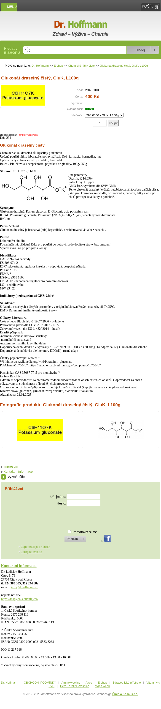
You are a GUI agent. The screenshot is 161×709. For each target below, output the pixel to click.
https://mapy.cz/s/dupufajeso (19, 599)
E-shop (58, 65)
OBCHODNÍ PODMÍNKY (40, 682)
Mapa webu (102, 686)
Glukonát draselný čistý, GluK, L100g (124, 65)
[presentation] (71, 516)
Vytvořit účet (13, 477)
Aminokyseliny (71, 682)
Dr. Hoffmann (40, 65)
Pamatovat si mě (84, 532)
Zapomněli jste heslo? (35, 546)
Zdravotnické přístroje (127, 682)
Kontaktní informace (18, 471)
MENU (9, 6)
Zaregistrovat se (31, 552)
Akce (89, 682)
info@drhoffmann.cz (24, 587)
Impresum (10, 466)
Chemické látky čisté (81, 65)
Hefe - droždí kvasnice (74, 686)
